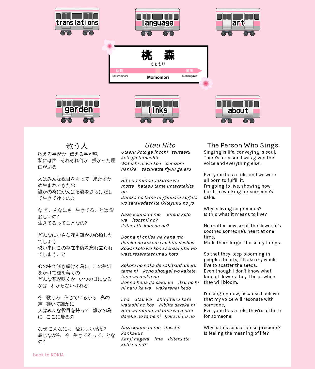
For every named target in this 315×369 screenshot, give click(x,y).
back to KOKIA (48, 355)
